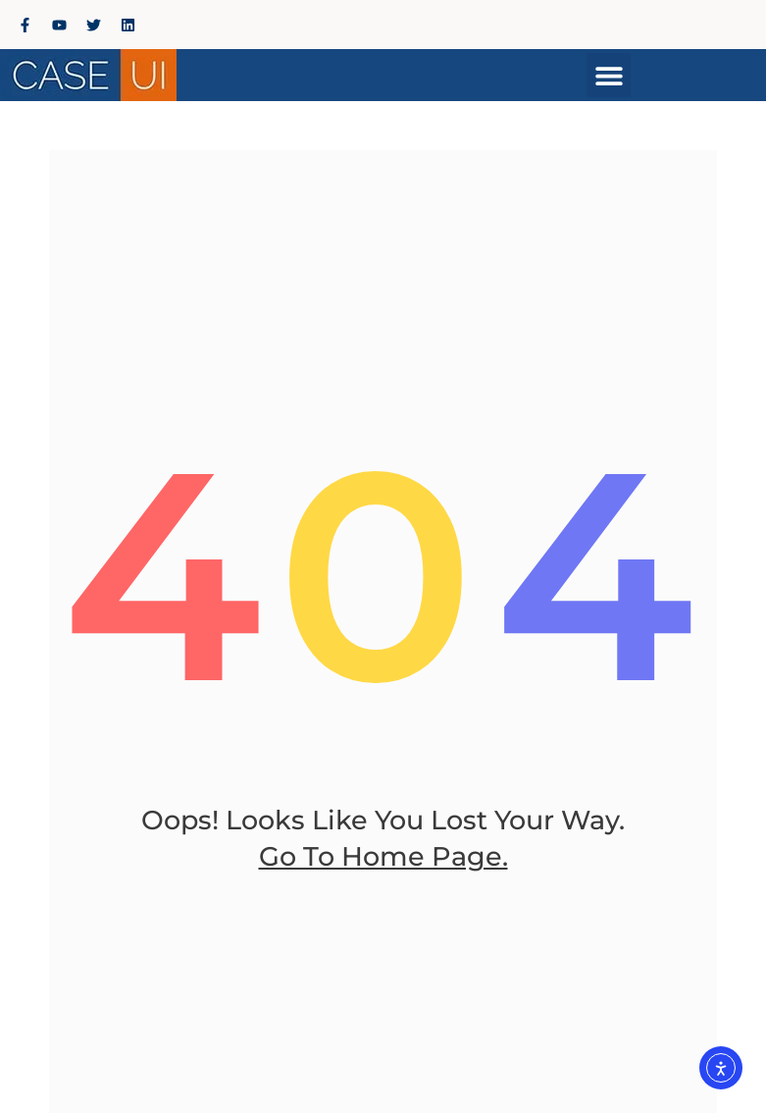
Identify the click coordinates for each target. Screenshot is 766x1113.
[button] (609, 75)
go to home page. (383, 856)
